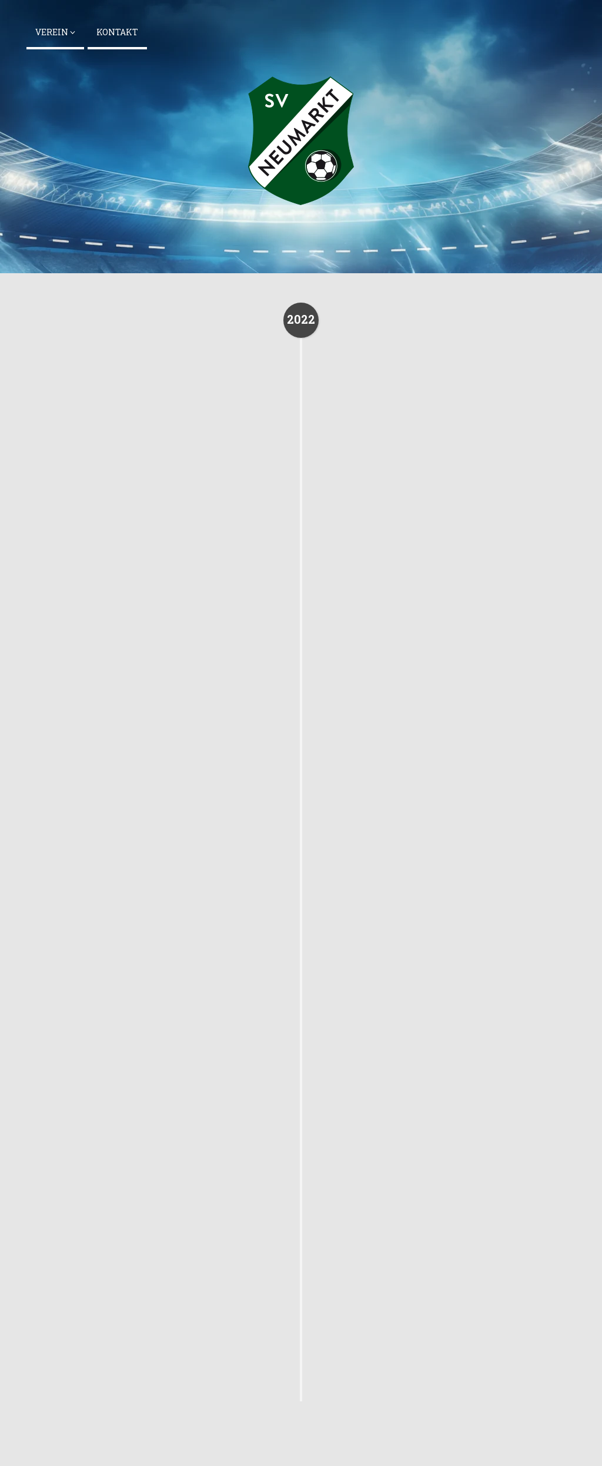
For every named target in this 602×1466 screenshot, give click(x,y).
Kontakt (117, 32)
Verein (55, 32)
